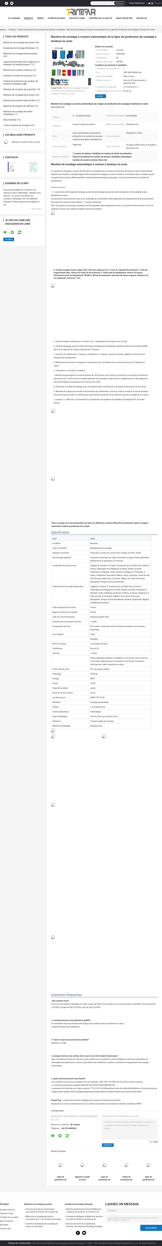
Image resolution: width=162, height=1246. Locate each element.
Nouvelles (141, 18)
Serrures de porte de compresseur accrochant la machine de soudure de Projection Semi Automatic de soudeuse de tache (43, 1211)
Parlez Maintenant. (137, 3)
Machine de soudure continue (17, 70)
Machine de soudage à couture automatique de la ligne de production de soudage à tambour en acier (70, 91)
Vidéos (40, 18)
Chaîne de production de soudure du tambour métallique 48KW (115, 1104)
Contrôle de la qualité (100, 18)
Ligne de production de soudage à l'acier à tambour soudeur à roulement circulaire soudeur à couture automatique (104, 1178)
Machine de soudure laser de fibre (19, 100)
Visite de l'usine (77, 18)
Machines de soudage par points (19, 42)
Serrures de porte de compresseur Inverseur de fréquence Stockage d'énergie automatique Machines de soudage (84, 1225)
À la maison (14, 18)
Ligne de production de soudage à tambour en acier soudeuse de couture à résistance (60, 1178)
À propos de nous (56, 18)
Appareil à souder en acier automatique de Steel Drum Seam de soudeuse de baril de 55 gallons (82, 1178)
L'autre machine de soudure (16, 125)
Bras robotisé (9, 119)
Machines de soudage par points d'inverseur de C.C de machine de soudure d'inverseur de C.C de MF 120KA (43, 1218)
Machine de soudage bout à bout (19, 95)
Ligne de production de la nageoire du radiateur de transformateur (21, 63)
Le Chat (100, 96)
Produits (28, 18)
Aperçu (3, 30)
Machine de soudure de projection (19, 89)
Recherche (119, 3)
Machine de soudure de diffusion (19, 106)
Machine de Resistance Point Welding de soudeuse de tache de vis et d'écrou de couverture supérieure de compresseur (83, 1211)
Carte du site (5, 1228)
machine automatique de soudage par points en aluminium (42, 1225)
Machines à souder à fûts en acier (26, 142)
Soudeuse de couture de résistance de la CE (69, 1104)
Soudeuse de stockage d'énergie (18, 48)
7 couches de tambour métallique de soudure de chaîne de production (91, 1100)
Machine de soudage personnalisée (20, 53)
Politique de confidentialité (19, 1243)
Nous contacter (124, 18)
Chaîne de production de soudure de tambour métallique (41, 30)
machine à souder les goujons (17, 75)
